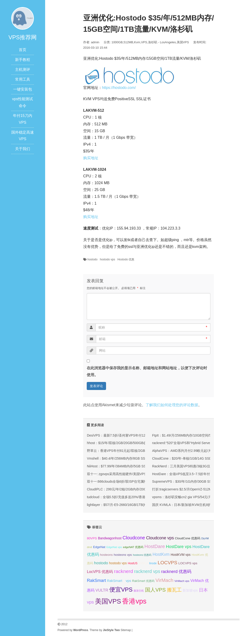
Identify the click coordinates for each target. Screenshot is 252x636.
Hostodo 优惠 (125, 259)
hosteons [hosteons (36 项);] (106, 554)
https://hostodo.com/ (119, 88)
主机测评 (22, 70)
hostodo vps (107, 259)
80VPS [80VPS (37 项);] (92, 538)
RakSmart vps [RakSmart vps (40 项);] (119, 581)
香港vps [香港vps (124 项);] (134, 601)
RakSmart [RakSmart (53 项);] (96, 580)
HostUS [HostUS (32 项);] (133, 563)
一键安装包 (22, 89)
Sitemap (126, 630)
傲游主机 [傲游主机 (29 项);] (139, 590)
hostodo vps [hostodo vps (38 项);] (118, 563)
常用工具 (22, 79)
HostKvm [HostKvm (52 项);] (161, 554)
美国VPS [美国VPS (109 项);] (108, 601)
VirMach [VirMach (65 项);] (164, 580)
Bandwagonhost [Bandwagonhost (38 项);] (110, 538)
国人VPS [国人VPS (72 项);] (155, 590)
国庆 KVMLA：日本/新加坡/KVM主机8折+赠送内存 (189, 505)
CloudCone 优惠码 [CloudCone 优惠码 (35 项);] (187, 538)
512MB (128, 42)
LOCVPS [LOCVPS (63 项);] (167, 562)
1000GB (117, 42)
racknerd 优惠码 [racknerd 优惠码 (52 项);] (176, 571)
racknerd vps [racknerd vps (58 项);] (147, 571)
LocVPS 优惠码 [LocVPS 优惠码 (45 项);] (100, 571)
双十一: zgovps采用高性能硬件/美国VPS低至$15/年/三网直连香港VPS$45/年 (143, 474)
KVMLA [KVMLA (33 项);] (143, 563)
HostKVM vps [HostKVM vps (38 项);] (181, 554)
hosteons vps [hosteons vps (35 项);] (123, 554)
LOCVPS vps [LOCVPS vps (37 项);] (187, 563)
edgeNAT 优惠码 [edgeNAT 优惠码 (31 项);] (133, 547)
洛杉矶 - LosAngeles (162, 42)
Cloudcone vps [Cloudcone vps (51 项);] (160, 538)
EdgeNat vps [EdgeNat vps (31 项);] (114, 547)
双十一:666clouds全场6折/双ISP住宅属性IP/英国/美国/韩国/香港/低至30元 (141, 481)
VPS (144, 42)
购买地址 (90, 158)
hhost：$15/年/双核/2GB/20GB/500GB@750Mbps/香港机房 (130, 443)
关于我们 (22, 149)
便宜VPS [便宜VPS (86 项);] (121, 589)
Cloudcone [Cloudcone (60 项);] (133, 537)
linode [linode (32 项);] (153, 563)
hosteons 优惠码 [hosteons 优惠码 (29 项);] (142, 554)
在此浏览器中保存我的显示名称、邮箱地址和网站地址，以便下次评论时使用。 (147, 371)
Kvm (137, 42)
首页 (22, 50)
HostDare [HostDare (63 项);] (154, 546)
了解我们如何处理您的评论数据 (172, 405)
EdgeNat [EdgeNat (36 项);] (99, 547)
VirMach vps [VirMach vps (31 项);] (181, 581)
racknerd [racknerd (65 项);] (123, 571)
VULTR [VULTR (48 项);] (101, 590)
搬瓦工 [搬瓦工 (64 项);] (174, 589)
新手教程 (22, 60)
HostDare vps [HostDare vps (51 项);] (178, 546)
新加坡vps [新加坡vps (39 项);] (190, 590)
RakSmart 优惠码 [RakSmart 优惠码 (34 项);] (143, 581)
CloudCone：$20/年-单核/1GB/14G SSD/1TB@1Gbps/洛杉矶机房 (200, 458)
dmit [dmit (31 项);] (89, 547)
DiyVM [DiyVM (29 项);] (205, 538)
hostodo (92, 259)
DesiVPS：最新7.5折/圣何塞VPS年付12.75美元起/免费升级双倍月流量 (138, 435)
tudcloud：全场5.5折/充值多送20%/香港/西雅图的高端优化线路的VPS (138, 497)
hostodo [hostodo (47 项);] (101, 563)
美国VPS (183, 42)
